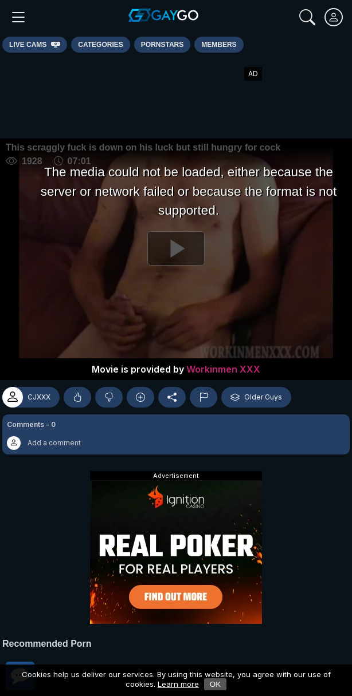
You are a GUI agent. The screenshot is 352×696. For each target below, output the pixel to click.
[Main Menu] (18, 17)
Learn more (178, 684)
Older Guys (256, 397)
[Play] (176, 248)
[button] (176, 434)
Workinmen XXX (223, 369)
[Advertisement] (176, 95)
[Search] (307, 17)
